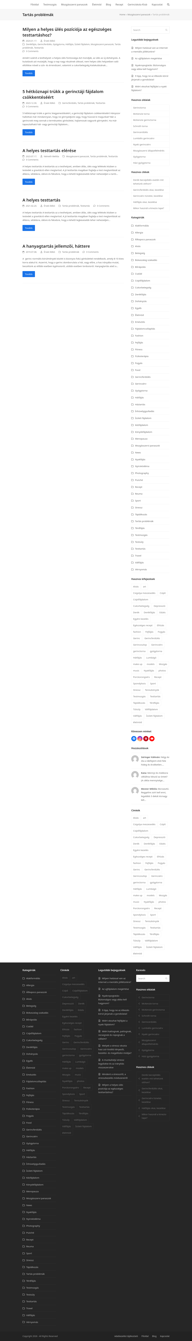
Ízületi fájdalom (82, 44)
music (136, 670)
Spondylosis (139, 683)
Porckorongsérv (141, 676)
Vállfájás (139, 562)
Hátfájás (70, 44)
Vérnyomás (141, 569)
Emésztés (140, 321)
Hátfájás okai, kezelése (145, 201)
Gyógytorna (58, 44)
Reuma (138, 493)
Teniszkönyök (152, 689)
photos (162, 670)
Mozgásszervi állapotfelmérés (148, 150)
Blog (154, 1336)
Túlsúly (136, 709)
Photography (142, 473)
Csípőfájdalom (142, 280)
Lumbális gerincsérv (143, 138)
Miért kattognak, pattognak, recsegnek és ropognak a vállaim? (115, 1035)
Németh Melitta (51, 156)
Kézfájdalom (141, 424)
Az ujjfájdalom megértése (148, 58)
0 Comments (32, 51)
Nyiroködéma (142, 466)
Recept (138, 486)
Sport (138, 500)
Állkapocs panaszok (145, 239)
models (150, 664)
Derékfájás (31, 44)
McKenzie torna (141, 113)
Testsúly (139, 541)
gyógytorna (156, 651)
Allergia (139, 232)
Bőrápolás (140, 266)
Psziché (139, 479)
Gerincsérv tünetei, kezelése (148, 195)
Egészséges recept (142, 625)
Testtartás (39, 47)
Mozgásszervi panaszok (139, 14)
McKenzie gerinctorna (144, 119)
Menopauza (141, 438)
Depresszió (159, 605)
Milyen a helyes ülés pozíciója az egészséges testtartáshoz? (110, 1088)
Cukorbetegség (143, 287)
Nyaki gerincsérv (142, 144)
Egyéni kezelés (140, 618)
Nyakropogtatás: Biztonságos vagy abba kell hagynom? (112, 999)
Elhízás (160, 625)
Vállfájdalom (151, 709)
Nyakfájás (140, 459)
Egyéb (138, 308)
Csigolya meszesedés (144, 592)
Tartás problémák (86, 103)
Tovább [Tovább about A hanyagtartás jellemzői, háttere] (29, 274)
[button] (168, 4)
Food (137, 369)
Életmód (139, 314)
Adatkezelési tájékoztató (126, 1336)
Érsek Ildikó (49, 40)
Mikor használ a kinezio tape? (148, 208)
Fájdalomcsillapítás (145, 328)
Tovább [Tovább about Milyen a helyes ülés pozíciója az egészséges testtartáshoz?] (29, 73)
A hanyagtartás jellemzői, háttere (56, 246)
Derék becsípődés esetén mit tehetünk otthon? (148, 181)
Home (122, 14)
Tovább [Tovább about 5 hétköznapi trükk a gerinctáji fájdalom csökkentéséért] (29, 132)
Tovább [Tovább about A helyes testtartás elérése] (29, 181)
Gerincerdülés (140, 132)
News (138, 452)
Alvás (138, 246)
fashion (137, 631)
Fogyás (138, 363)
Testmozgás (141, 534)
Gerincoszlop (140, 644)
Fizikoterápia (141, 356)
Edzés (162, 612)
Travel (138, 555)
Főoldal (144, 1336)
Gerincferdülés (45, 44)
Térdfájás (140, 528)
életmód (137, 722)
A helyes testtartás (41, 200)
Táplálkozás (141, 514)
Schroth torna (140, 126)
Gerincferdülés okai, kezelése (148, 189)
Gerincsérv (140, 383)
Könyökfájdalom (143, 431)
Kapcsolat (165, 1336)
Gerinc (136, 638)
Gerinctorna (139, 107)
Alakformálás (142, 225)
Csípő (163, 592)
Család (138, 273)
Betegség (140, 253)
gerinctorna (139, 651)
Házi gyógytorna (141, 162)
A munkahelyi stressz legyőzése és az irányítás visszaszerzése (111, 1063)
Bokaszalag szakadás (146, 259)
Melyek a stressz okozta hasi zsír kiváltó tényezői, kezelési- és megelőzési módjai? (115, 1049)
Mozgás (163, 664)
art (144, 586)
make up (137, 664)
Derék (136, 612)
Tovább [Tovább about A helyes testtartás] (29, 227)
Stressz (138, 507)
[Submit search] (166, 29)
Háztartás (140, 404)
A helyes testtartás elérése (49, 150)
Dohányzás (141, 301)
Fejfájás (139, 342)
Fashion (139, 335)
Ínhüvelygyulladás (144, 411)
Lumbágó (151, 657)
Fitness (138, 349)
